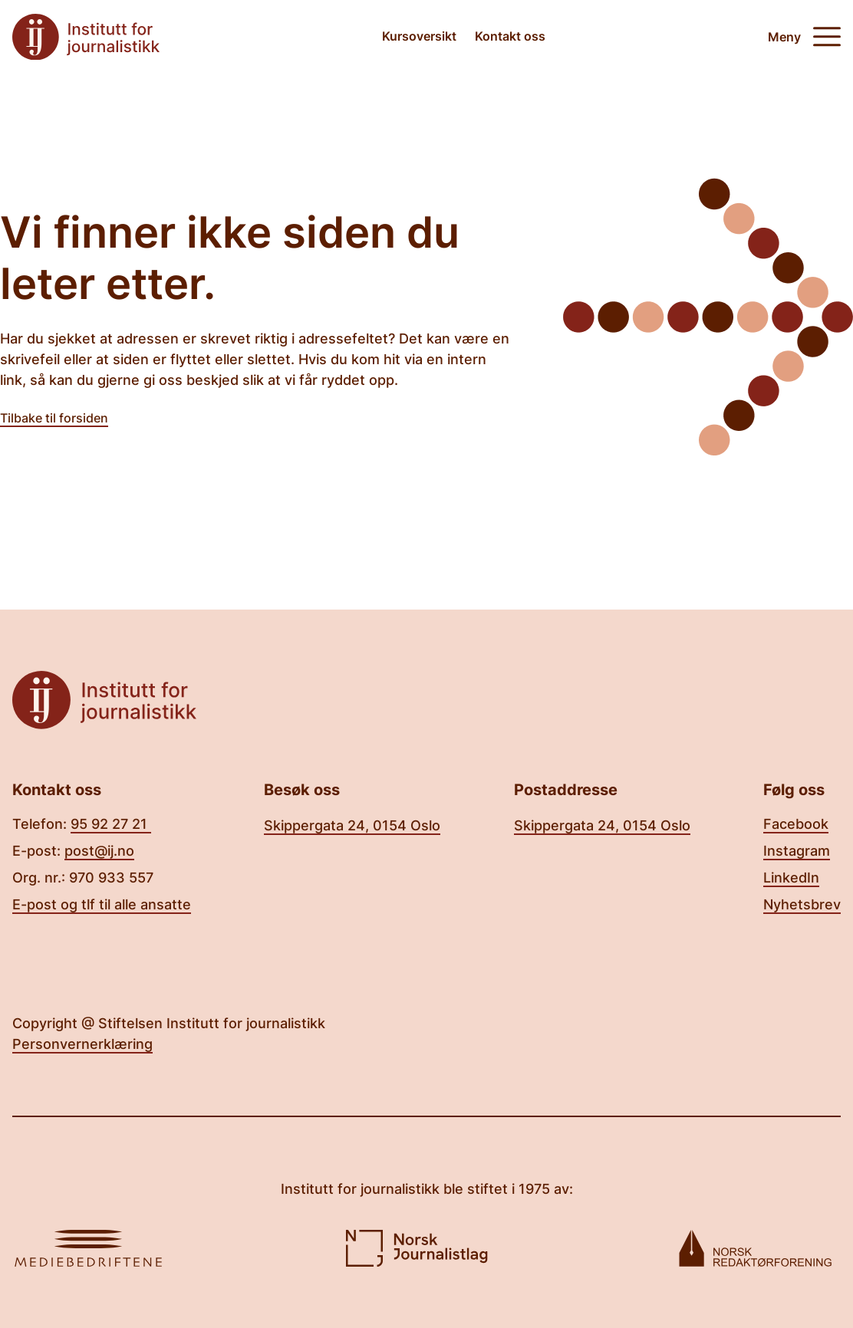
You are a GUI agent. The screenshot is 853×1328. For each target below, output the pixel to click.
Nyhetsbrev (802, 904)
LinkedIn (791, 877)
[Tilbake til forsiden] (86, 37)
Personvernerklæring (82, 1044)
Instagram (796, 851)
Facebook (795, 824)
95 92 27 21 (111, 824)
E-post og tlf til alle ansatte (101, 904)
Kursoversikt (419, 36)
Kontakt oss (510, 36)
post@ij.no (99, 851)
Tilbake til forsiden (54, 418)
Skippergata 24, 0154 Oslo (352, 825)
